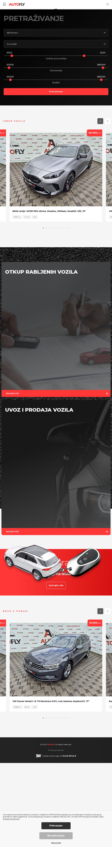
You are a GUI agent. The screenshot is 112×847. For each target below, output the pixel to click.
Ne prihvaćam (56, 835)
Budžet (56, 166)
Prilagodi (56, 843)
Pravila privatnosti (11, 819)
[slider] (11, 139)
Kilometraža (56, 154)
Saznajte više (58, 477)
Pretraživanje (56, 176)
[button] (99, 85)
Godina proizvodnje (56, 142)
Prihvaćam (56, 825)
